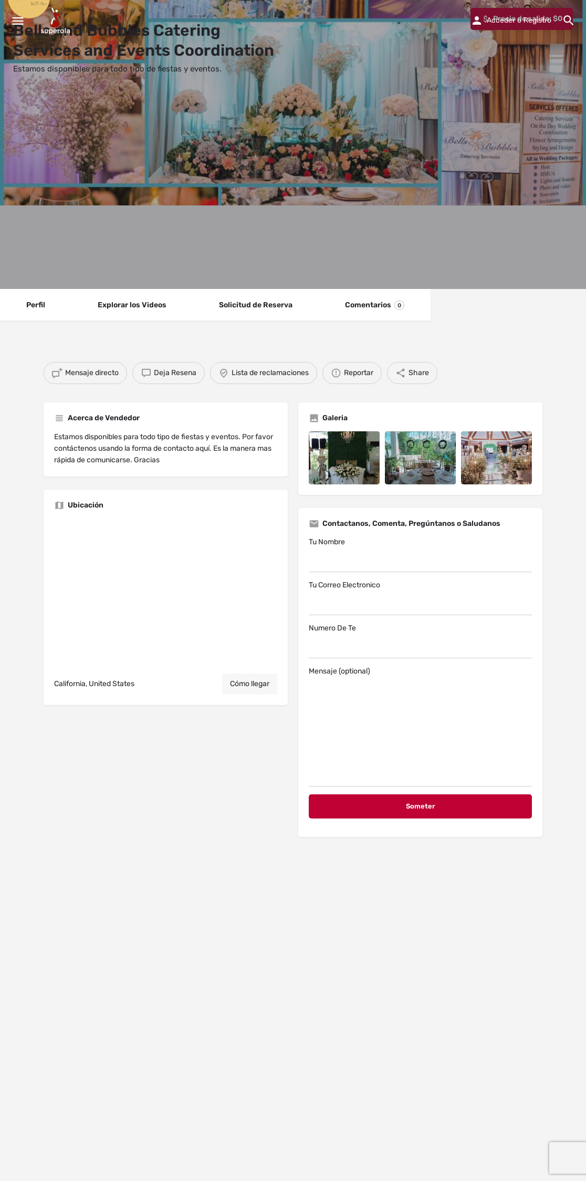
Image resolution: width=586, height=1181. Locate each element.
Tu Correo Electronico (420, 598)
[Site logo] (56, 21)
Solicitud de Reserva (255, 305)
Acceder (501, 20)
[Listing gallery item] (344, 457)
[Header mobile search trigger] (568, 20)
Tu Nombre (420, 554)
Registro (537, 20)
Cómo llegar (249, 683)
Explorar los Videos (132, 305)
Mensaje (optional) (420, 726)
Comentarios (374, 305)
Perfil (35, 305)
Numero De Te (420, 641)
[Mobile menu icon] (18, 21)
